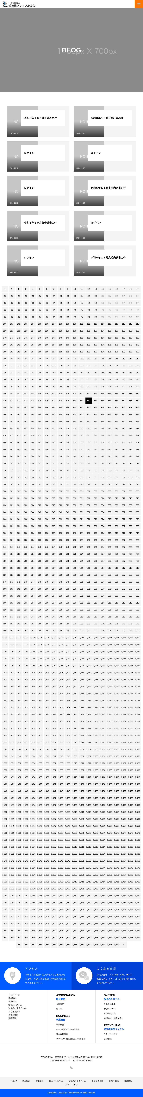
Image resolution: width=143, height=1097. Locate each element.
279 (137, 380)
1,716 (116, 882)
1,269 (67, 728)
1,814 (102, 917)
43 (26, 303)
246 (46, 373)
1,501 (11, 812)
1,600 (4, 847)
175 (109, 345)
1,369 (67, 763)
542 (18, 477)
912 (88, 603)
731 (81, 540)
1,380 (4, 770)
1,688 (60, 875)
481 (11, 456)
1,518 (130, 812)
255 (109, 373)
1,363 (25, 763)
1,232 (88, 714)
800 (4, 568)
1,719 (137, 882)
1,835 (109, 924)
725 (39, 540)
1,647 (53, 861)
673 (95, 519)
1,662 (18, 868)
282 (18, 387)
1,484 (32, 805)
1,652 (88, 861)
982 (18, 631)
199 (137, 352)
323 (25, 400)
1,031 (81, 645)
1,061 (11, 659)
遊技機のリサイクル (17, 1008)
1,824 (32, 924)
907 (53, 603)
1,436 (116, 784)
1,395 (109, 770)
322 (18, 400)
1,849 (67, 930)
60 (5, 310)
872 (88, 589)
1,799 (137, 910)
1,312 (88, 742)
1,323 (25, 749)
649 (67, 512)
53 (96, 303)
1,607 (53, 847)
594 (102, 491)
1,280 (4, 735)
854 (102, 582)
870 (74, 589)
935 (109, 610)
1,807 (53, 917)
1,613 (95, 847)
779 (137, 554)
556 (116, 477)
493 (95, 456)
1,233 (95, 714)
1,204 (32, 707)
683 (25, 526)
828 (60, 575)
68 (61, 310)
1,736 (116, 889)
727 (53, 540)
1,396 (116, 770)
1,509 (67, 812)
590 (74, 491)
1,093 (95, 665)
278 (130, 380)
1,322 (18, 749)
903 (25, 603)
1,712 (88, 882)
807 (53, 568)
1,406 (46, 777)
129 (67, 331)
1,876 (116, 937)
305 (39, 393)
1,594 (102, 840)
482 (18, 456)
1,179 (137, 693)
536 (116, 470)
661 (11, 519)
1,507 (53, 812)
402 (18, 428)
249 (67, 373)
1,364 (32, 763)
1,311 (81, 742)
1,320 (4, 749)
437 (123, 435)
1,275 (109, 728)
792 (88, 561)
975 (109, 624)
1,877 (123, 937)
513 (95, 463)
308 (60, 393)
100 (4, 324)
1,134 (102, 679)
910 (74, 603)
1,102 (18, 672)
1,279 (137, 728)
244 (32, 373)
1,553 (95, 826)
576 (116, 484)
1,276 (116, 728)
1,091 (81, 665)
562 (18, 484)
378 (130, 414)
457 (123, 442)
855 (109, 582)
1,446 (46, 791)
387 (53, 421)
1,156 (116, 686)
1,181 (11, 700)
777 (123, 554)
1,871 (81, 937)
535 (109, 470)
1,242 (18, 721)
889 (67, 596)
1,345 (39, 756)
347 (53, 407)
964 (32, 624)
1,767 (53, 903)
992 (88, 631)
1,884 (46, 944)
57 (123, 303)
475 (109, 449)
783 (25, 561)
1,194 (102, 700)
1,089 (67, 665)
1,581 (11, 840)
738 (130, 540)
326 (46, 400)
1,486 (46, 805)
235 (109, 366)
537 (123, 470)
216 (116, 359)
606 (46, 498)
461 (11, 449)
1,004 (32, 638)
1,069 (67, 659)
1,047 (53, 652)
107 (53, 324)
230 (74, 366)
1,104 (32, 672)
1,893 (109, 944)
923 (25, 610)
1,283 (25, 735)
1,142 (18, 686)
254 (102, 373)
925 (39, 610)
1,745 (39, 896)
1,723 (25, 889)
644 (32, 512)
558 (130, 477)
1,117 (123, 672)
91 (82, 317)
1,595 (109, 840)
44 (33, 303)
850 (74, 582)
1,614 (102, 847)
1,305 (39, 742)
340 (4, 407)
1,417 (123, 777)
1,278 (130, 728)
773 (95, 554)
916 (116, 603)
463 (25, 449)
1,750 (74, 896)
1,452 (88, 791)
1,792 (88, 910)
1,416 (116, 777)
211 (81, 359)
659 (137, 512)
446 (46, 442)
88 (61, 317)
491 (81, 456)
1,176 (116, 693)
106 (46, 324)
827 (53, 575)
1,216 (116, 707)
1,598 (130, 840)
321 (11, 400)
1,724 (32, 889)
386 (46, 421)
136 (116, 331)
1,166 (46, 693)
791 (81, 561)
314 (102, 393)
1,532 (88, 819)
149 (67, 338)
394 (102, 421)
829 (67, 575)
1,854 (102, 930)
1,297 (123, 735)
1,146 (46, 686)
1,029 (67, 645)
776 (116, 554)
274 (102, 380)
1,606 (46, 847)
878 (130, 589)
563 (25, 484)
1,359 (137, 756)
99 (137, 317)
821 (11, 575)
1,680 (4, 875)
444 (32, 442)
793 (95, 561)
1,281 (11, 735)
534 (102, 470)
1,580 (4, 840)
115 (109, 324)
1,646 (46, 861)
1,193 (95, 700)
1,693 (95, 875)
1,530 (74, 819)
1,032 (88, 645)
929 (67, 610)
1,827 (53, 924)
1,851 (81, 930)
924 (32, 610)
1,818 (130, 917)
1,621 (11, 854)
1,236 (116, 714)
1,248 (60, 721)
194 (102, 352)
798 (130, 561)
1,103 (25, 672)
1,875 (109, 937)
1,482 (18, 805)
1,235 (109, 714)
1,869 (67, 937)
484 (32, 456)
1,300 (4, 742)
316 (116, 393)
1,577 (123, 833)
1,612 (88, 847)
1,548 (60, 826)
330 (74, 400)
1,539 (137, 819)
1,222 (18, 714)
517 (123, 463)
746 (46, 547)
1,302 (18, 742)
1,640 (4, 861)
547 (53, 477)
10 (75, 289)
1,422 (18, 784)
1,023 (25, 645)
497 (123, 456)
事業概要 (12, 1001)
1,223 (25, 714)
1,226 (46, 714)
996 (116, 631)
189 (67, 352)
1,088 (60, 665)
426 (46, 435)
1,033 (95, 645)
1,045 (39, 652)
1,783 (25, 910)
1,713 (95, 882)
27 (54, 296)
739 (137, 540)
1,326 (46, 749)
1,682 (18, 875)
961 (11, 624)
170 (74, 345)
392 (88, 421)
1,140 (4, 686)
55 (110, 303)
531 (81, 470)
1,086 (46, 665)
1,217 (123, 707)
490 (74, 456)
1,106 (46, 672)
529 (67, 470)
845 (39, 582)
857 (123, 582)
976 (116, 624)
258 (130, 373)
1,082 (18, 665)
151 (81, 338)
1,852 (88, 930)
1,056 (116, 652)
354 (102, 407)
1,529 (67, 819)
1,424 (32, 784)
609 (67, 498)
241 (11, 373)
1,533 (95, 819)
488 (60, 456)
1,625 (39, 854)
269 (67, 380)
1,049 (67, 652)
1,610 (74, 847)
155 (109, 338)
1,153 (95, 686)
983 (25, 631)
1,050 (74, 652)
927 (53, 610)
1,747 (53, 896)
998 (130, 631)
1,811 (81, 917)
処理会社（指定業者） (113, 1018)
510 (74, 463)
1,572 (88, 833)
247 (53, 373)
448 (60, 442)
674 (102, 519)
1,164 (32, 693)
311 (81, 393)
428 (60, 435)
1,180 (4, 700)
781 (11, 561)
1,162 (18, 693)
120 (4, 331)
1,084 (32, 665)
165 (39, 345)
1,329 (67, 749)
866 (46, 589)
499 (137, 456)
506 (46, 463)
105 (39, 324)
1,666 (46, 868)
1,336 (116, 749)
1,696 (116, 875)
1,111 (81, 672)
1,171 (81, 693)
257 (123, 373)
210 (74, 359)
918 (130, 603)
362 (18, 414)
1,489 (67, 805)
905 (39, 603)
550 (74, 477)
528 (60, 470)
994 (102, 631)
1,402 (18, 777)
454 (102, 442)
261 (11, 380)
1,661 (11, 868)
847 (53, 582)
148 (60, 338)
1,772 (88, 903)
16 (116, 289)
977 (123, 624)
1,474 (102, 798)
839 (137, 575)
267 (53, 380)
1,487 (53, 805)
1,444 (32, 791)
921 (11, 610)
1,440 (4, 791)
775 (109, 554)
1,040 (4, 652)
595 (109, 491)
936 (116, 610)
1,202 (18, 707)
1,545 (39, 826)
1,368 (60, 763)
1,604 (32, 847)
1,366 (46, 763)
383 (25, 421)
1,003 (25, 638)
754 (102, 547)
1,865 (39, 937)
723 (25, 540)
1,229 (67, 714)
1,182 (18, 700)
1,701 (11, 882)
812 (88, 568)
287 (53, 387)
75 (110, 310)
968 (60, 624)
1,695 (109, 875)
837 (123, 575)
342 (18, 407)
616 (116, 498)
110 (74, 324)
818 (130, 568)
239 (137, 366)
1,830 (74, 924)
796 (116, 561)
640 (4, 512)
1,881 (25, 944)
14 (103, 289)
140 (4, 338)
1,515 (109, 812)
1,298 (130, 735)
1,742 (18, 896)
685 (39, 526)
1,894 (116, 944)
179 (137, 345)
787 (53, 561)
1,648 (60, 861)
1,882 (32, 944)
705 (39, 533)
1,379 (137, 763)
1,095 (109, 665)
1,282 (18, 735)
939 (137, 610)
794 (102, 561)
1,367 (53, 763)
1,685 (39, 875)
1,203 (25, 707)
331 (81, 400)
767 (53, 554)
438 (130, 435)
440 (4, 442)
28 (61, 296)
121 (11, 331)
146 (46, 338)
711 (81, 533)
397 (123, 421)
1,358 (130, 756)
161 (11, 345)
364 (32, 414)
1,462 (18, 798)
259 (137, 373)
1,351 (81, 756)
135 (109, 331)
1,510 (74, 812)
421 (11, 435)
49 (68, 303)
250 (74, 373)
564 (32, 484)
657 (123, 512)
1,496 (116, 805)
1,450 (74, 791)
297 (123, 387)
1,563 (25, 833)
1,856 (116, 930)
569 (67, 484)
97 (123, 317)
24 (33, 296)
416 (116, 428)
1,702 (18, 882)
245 (39, 373)
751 (81, 547)
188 (60, 352)
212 (88, 359)
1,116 (116, 672)
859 (137, 582)
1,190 (74, 700)
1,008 (60, 638)
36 (116, 296)
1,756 (116, 896)
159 (137, 338)
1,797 (123, 910)
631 (81, 505)
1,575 (109, 833)
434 (102, 435)
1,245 (39, 721)
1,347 (53, 756)
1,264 (32, 728)
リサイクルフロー (112, 1034)
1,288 (60, 735)
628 (60, 505)
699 (137, 526)
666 (46, 519)
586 (46, 491)
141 (11, 338)
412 (88, 428)
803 (25, 568)
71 (82, 310)
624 (32, 505)
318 (130, 393)
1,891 (95, 944)
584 (32, 491)
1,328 (60, 749)
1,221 (11, 714)
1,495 (109, 805)
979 (137, 624)
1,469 (67, 798)
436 (116, 435)
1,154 (102, 686)
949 (67, 617)
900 (4, 603)
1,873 (95, 937)
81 (12, 317)
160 (4, 345)
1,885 (53, 944)
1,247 (53, 721)
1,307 (53, 742)
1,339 (137, 749)
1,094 (102, 665)
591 (81, 491)
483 (25, 456)
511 (81, 463)
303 (25, 393)
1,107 (53, 672)
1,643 (25, 861)
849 (67, 582)
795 (109, 561)
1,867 (53, 937)
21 (12, 296)
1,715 (109, 882)
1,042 (18, 652)
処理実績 (108, 1039)
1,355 (109, 756)
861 (11, 589)
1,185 (39, 700)
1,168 (60, 693)
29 (68, 296)
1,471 (81, 798)
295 (109, 387)
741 (11, 547)
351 (81, 407)
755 (109, 547)
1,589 (67, 840)
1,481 (11, 805)
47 (54, 303)
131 (81, 331)
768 (60, 554)
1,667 (53, 868)
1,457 (123, 791)
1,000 (4, 638)
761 (11, 554)
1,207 (53, 707)
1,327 (53, 749)
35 (110, 296)
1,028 (60, 645)
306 (46, 393)
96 (116, 317)
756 (116, 547)
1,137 (123, 679)
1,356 (116, 756)
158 (130, 338)
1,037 (123, 645)
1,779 (137, 903)
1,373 (95, 763)
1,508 (60, 812)
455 (109, 442)
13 (96, 289)
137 (123, 331)
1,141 (11, 686)
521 (11, 470)
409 (67, 428)
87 (54, 317)
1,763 (25, 903)
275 (109, 380)
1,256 (116, 721)
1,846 (46, 930)
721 (11, 540)
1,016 (116, 638)
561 (11, 484)
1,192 (88, 700)
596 (116, 491)
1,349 (67, 756)
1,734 (102, 889)
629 (67, 505)
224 (32, 366)
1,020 (4, 645)
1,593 (95, 840)
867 (53, 589)
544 (32, 477)
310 (74, 393)
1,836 (116, 924)
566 (46, 484)
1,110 (74, 672)
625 (39, 505)
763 (25, 554)
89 (68, 317)
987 (53, 631)
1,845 (39, 930)
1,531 (81, 819)
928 (60, 610)
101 (11, 324)
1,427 (53, 784)
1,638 (130, 854)
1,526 (46, 819)
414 (102, 428)
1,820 (4, 924)
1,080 (4, 665)
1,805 (39, 917)
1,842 (18, 930)
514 (102, 463)
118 (130, 324)
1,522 (18, 819)
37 (123, 296)
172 (88, 345)
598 (130, 491)
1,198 (130, 700)
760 (4, 554)
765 (39, 554)
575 (109, 484)
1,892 (102, 944)
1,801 (11, 917)
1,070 (74, 659)
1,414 (102, 777)
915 (109, 603)
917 (123, 603)
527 (53, 470)
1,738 (130, 889)
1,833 (95, 924)
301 (11, 393)
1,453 (95, 791)
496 (116, 456)
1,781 (11, 910)
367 (53, 414)
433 (95, 435)
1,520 (4, 819)
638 (130, 505)
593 (95, 491)
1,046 (46, 652)
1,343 (25, 756)
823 (25, 575)
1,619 (137, 847)
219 (137, 359)
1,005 (39, 638)
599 (137, 491)
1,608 (60, 847)
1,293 (95, 735)
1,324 (32, 749)
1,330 (74, 749)
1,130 (74, 679)
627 (53, 505)
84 (33, 317)
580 (4, 491)
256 (116, 373)
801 (11, 568)
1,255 (109, 721)
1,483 (25, 805)
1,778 (130, 903)
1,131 (81, 679)
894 (102, 596)
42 (19, 303)
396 (116, 421)
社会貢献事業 (62, 1034)
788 (60, 561)
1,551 (81, 826)
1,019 (137, 638)
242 (18, 373)
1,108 (60, 672)
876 (116, 589)
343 (25, 407)
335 (109, 400)
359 (137, 407)
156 (116, 338)
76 (116, 310)
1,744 (32, 896)
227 (53, 366)
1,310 (74, 742)
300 (4, 393)
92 (89, 317)
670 (74, 519)
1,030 (74, 645)
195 (109, 352)
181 (11, 352)
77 (123, 310)
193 (95, 352)
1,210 (74, 707)
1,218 (130, 707)
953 (95, 617)
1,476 (116, 798)
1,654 (102, 861)
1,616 (116, 847)
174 (102, 345)
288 (60, 387)
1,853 (95, 930)
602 (18, 498)
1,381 (11, 770)
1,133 (95, 679)
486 (46, 456)
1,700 (4, 882)
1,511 (81, 812)
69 (68, 310)
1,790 (74, 910)
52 (89, 303)
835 (109, 575)
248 (60, 373)
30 (75, 296)
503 (25, 463)
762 (18, 554)
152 (88, 338)
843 (25, 582)
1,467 (53, 798)
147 (53, 338)
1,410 (74, 777)
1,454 (102, 791)
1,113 (95, 672)
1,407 (53, 777)
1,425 (39, 784)
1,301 (11, 742)
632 (88, 505)
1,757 (123, 896)
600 (4, 498)
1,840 (4, 930)
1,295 (109, 735)
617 (123, 498)
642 (18, 512)
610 (74, 498)
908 (60, 603)
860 (4, 589)
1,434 (102, 784)
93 (96, 317)
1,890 (88, 944)
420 (4, 435)
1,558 (130, 826)
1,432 (88, 784)
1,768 (60, 903)
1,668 (60, 868)
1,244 (32, 721)
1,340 (4, 756)
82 (19, 317)
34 (103, 296)
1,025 (39, 645)
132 (88, 331)
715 (109, 533)
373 (95, 414)
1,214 (102, 707)
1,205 (39, 707)
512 (88, 463)
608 (60, 498)
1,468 (60, 798)
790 (74, 561)
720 (4, 540)
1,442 (18, 791)
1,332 (88, 749)
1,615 (109, 847)
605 (39, 498)
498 (130, 456)
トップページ (14, 995)
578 (130, 484)
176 (116, 345)
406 (46, 428)
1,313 (95, 742)
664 (32, 519)
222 (18, 366)
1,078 (130, 659)
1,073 (95, 659)
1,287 (53, 735)
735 (109, 540)
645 (39, 512)
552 (88, 477)
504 (32, 463)
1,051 (81, 652)
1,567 (53, 833)
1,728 (60, 889)
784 (32, 561)
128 (60, 331)
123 (25, 331)
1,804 (32, 917)
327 (53, 400)
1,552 (88, 826)
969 (67, 624)
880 (4, 596)
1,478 (130, 798)
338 (130, 400)
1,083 (25, 665)
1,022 (18, 645)
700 (4, 533)
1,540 (4, 826)
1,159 (137, 686)
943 (25, 617)
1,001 (11, 638)
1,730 (74, 889)
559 (137, 477)
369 (67, 414)
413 (95, 428)
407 (53, 428)
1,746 (46, 896)
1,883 (39, 944)
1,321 (11, 749)
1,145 (39, 686)
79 (137, 310)
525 (39, 470)
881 (11, 596)
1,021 (11, 645)
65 (40, 310)
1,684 (32, 875)
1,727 (53, 889)
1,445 (39, 791)
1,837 (123, 924)
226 (46, 366)
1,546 (46, 826)
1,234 (102, 714)
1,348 (60, 756)
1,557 (123, 826)
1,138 (130, 679)
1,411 (81, 777)
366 (46, 414)
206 (46, 359)
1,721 (11, 889)
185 (39, 352)
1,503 (25, 812)
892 (88, 596)
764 (32, 554)
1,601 (11, 847)
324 (32, 400)
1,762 (18, 903)
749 (67, 547)
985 (39, 631)
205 (39, 359)
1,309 (67, 742)
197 (123, 352)
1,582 (18, 840)
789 (67, 561)
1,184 (32, 700)
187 (53, 352)
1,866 (46, 937)
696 (116, 526)
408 (60, 428)
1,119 (137, 672)
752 (88, 547)
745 (39, 547)
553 (95, 477)
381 (11, 421)
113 (95, 324)
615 (109, 498)
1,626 (46, 854)
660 (4, 519)
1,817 (123, 917)
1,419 (137, 777)
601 (11, 498)
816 (116, 568)
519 (137, 463)
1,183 (25, 700)
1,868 (60, 937)
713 (95, 533)
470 (74, 449)
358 (130, 407)
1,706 (46, 882)
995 (109, 631)
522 (18, 470)
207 (53, 359)
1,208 (60, 707)
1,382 (18, 770)
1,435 (109, 784)
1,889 (81, 944)
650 (74, 512)
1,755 (109, 896)
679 (137, 519)
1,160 (4, 693)
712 (88, 533)
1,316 (116, 742)
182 (18, 352)
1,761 (11, 903)
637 (123, 505)
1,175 (109, 693)
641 (11, 512)
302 (18, 393)
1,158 (130, 686)
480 (4, 456)
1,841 (11, 930)
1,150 (74, 686)
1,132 (88, 679)
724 (32, 540)
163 (25, 345)
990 (74, 631)
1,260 (4, 728)
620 (4, 505)
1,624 (32, 854)
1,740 (4, 896)
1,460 (4, 798)
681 (11, 526)
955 (109, 617)
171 (81, 345)
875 (109, 589)
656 (116, 512)
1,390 (74, 770)
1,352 (88, 756)
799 (137, 561)
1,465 (39, 798)
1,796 (116, 910)
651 (81, 512)
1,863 (25, 937)
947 (53, 617)
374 (102, 414)
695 (109, 526)
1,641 (11, 861)
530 (74, 470)
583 (25, 491)
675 (109, 519)
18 (130, 289)
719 (137, 533)
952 (88, 617)
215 (109, 359)
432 (88, 435)
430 (74, 435)
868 (60, 589)
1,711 (81, 882)
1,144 (32, 686)
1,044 (32, 652)
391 (81, 421)
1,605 (39, 847)
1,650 (74, 861)
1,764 (32, 903)
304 (32, 393)
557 (123, 477)
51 (82, 303)
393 (95, 421)
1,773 (95, 903)
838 (130, 575)
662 (18, 519)
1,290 (74, 735)
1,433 (95, 784)
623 (25, 505)
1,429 (67, 784)
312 (88, 393)
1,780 (4, 910)
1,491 (81, 805)
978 (130, 624)
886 (46, 596)
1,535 (109, 819)
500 (4, 463)
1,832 (88, 924)
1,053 (95, 652)
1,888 (74, 944)
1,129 (67, 679)
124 (32, 331)
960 (4, 624)
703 (25, 533)
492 (88, 456)
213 (95, 359)
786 (46, 561)
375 (109, 414)
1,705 (39, 882)
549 (67, 477)
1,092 (88, 665)
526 (46, 470)
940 (4, 617)
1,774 (102, 903)
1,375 (109, 763)
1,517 (123, 812)
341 (11, 407)
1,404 (32, 777)
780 (4, 561)
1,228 (60, 714)
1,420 (4, 784)
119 (137, 324)
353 (95, 407)
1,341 (11, 756)
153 (95, 338)
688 (60, 526)
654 (102, 512)
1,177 (123, 693)
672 (88, 519)
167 (53, 345)
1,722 (18, 889)
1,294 (102, 735)
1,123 (25, 679)
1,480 (4, 805)
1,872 (88, 937)
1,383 (25, 770)
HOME (14, 1081)
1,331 (81, 749)
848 (60, 582)
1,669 (67, 868)
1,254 (102, 721)
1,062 (18, 659)
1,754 (102, 896)
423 (25, 435)
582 (18, 491)
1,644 (32, 861)
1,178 (130, 693)
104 (32, 324)
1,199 (137, 700)
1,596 (116, 840)
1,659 (137, 861)
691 (81, 526)
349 (67, 407)
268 (60, 380)
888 (60, 596)
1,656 (116, 861)
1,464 (32, 798)
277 (123, 380)
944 (32, 617)
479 (137, 449)
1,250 (74, 721)
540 (4, 477)
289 (67, 387)
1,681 (11, 875)
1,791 (81, 910)
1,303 (25, 742)
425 (39, 435)
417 (123, 428)
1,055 (109, 652)
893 (95, 596)
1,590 (74, 840)
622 (18, 505)
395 (109, 421)
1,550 (74, 826)
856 (116, 582)
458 (130, 442)
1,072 (88, 659)
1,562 (18, 833)
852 (88, 582)
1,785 (39, 910)
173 (95, 345)
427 (53, 435)
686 (46, 526)
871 (81, 589)
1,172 (88, 693)
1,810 (74, 917)
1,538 (130, 819)
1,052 (88, 652)
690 (74, 526)
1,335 (109, 749)
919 (137, 603)
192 (88, 352)
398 (130, 421)
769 (67, 554)
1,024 (32, 645)
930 (74, 610)
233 (95, 366)
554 (102, 477)
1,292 (88, 735)
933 (95, 610)
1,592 (88, 840)
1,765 (39, 903)
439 (137, 435)
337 (123, 400)
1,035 (109, 645)
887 (53, 596)
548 (60, 477)
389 (67, 421)
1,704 (32, 882)
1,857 (123, 930)
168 (60, 345)
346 (46, 407)
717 (123, 533)
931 (81, 610)
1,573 (95, 833)
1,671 (81, 868)
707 (53, 533)
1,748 (60, 896)
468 (60, 449)
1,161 (11, 693)
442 (18, 442)
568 (60, 484)
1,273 (95, 728)
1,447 (53, 791)
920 (4, 610)
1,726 (46, 889)
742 (18, 547)
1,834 (102, 924)
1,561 (11, 833)
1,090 (74, 665)
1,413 (95, 777)
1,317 (123, 742)
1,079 (137, 659)
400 (4, 428)
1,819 (137, 917)
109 (67, 324)
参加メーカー (110, 1009)
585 (39, 491)
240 (4, 373)
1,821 (11, 924)
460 (4, 449)
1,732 (88, 889)
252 (88, 373)
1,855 (109, 930)
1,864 (32, 937)
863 (25, 589)
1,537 (123, 819)
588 (60, 491)
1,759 (137, 896)
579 (137, 484)
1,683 (25, 875)
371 (81, 414)
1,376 (116, 763)
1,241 (11, 721)
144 (32, 338)
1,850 (74, 930)
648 (60, 512)
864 (32, 589)
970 (74, 624)
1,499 (137, 805)
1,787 (53, 910)
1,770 (74, 903)
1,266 (46, 728)
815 (109, 568)
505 (39, 463)
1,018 (130, 638)
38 (130, 296)
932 (88, 610)
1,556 (116, 826)
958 (130, 617)
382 (18, 421)
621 (11, 505)
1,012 (88, 638)
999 (137, 631)
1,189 (67, 700)
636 (116, 505)
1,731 (81, 889)
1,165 (39, 693)
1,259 (137, 721)
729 (67, 540)
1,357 (123, 756)
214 (102, 359)
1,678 (130, 868)
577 (123, 484)
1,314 (102, 742)
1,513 (95, 812)
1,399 (137, 770)
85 (40, 317)
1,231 (81, 714)
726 (46, 540)
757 (123, 547)
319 (137, 393)
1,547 (53, 826)
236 (116, 366)
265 (39, 380)
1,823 (25, 924)
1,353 (95, 756)
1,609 (67, 847)
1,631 (81, 854)
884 (32, 596)
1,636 (116, 854)
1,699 (137, 875)
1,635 (109, 854)
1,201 (11, 707)
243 (25, 373)
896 (116, 596)
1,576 (116, 833)
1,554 (102, 826)
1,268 (60, 728)
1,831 (81, 924)
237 (123, 366)
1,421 (11, 784)
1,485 (39, 805)
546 (46, 477)
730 (74, 540)
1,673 (95, 868)
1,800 (4, 917)
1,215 (109, 707)
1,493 (95, 805)
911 (81, 603)
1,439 (137, 784)
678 (130, 519)
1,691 (81, 875)
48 (61, 303)
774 (102, 554)
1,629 (67, 854)
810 (74, 568)
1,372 (88, 763)
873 (95, 589)
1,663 (25, 868)
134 (102, 331)
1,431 (81, 784)
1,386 (46, 770)
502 (18, 463)
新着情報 (12, 1018)
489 (67, 456)
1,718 (130, 882)
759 (137, 547)
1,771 (81, 903)
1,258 (130, 721)
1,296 (116, 735)
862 (18, 589)
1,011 (81, 638)
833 (95, 575)
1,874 (102, 937)
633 (95, 505)
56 (116, 303)
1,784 (32, 910)
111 (81, 324)
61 (12, 310)
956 (116, 617)
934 (102, 610)
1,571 (81, 833)
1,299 (137, 735)
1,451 (81, 791)
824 (32, 575)
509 (67, 463)
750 (74, 547)
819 (137, 568)
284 (32, 387)
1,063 (25, 659)
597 (123, 491)
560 (4, 484)
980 (4, 631)
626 (46, 505)
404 (32, 428)
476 (116, 449)
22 (19, 296)
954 (102, 617)
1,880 (18, 944)
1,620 (4, 854)
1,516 (116, 812)
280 (4, 387)
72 (89, 310)
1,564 (32, 833)
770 (74, 554)
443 (25, 442)
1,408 (60, 777)
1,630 (74, 854)
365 (39, 414)
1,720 (4, 889)
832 (88, 575)
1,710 (74, 882)
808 (60, 568)
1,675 (109, 868)
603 (25, 498)
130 (74, 331)
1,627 (53, 854)
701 (11, 533)
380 (4, 421)
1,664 (32, 868)
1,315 (109, 742)
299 (137, 387)
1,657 (123, 861)
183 (25, 352)
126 (46, 331)
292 (88, 387)
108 (60, 324)
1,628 (60, 854)
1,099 (137, 665)
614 (102, 498)
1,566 (46, 833)
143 (25, 338)
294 (102, 387)
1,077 (123, 659)
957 (123, 617)
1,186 (46, 700)
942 (18, 617)
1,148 (60, 686)
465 (39, 449)
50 (75, 303)
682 (18, 526)
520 (4, 470)
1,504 (32, 812)
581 (11, 491)
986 (46, 631)
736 (116, 540)
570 (74, 484)
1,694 (102, 875)
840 (4, 582)
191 (81, 352)
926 (46, 610)
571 (81, 484)
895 (109, 596)
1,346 (46, 756)
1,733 (95, 889)
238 (130, 366)
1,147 (53, 686)
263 (25, 380)
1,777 (123, 903)
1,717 (123, 882)
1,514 (102, 812)
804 (32, 568)
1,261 (11, 728)
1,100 (4, 672)
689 (67, 526)
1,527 (53, 819)
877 (123, 589)
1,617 (123, 847)
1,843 (25, 930)
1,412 (88, 777)
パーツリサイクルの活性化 (68, 1029)
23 (26, 296)
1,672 (88, 868)
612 (88, 498)
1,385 (39, 770)
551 (81, 477)
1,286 (46, 735)
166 (46, 345)
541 (11, 477)
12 (89, 289)
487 (53, 456)
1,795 (109, 910)
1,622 (18, 854)
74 (103, 310)
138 (130, 331)
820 (4, 575)
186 (46, 352)
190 (74, 352)
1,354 (102, 756)
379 (137, 414)
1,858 (130, 930)
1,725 (39, 889)
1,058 (130, 652)
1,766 (46, 903)
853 (95, 582)
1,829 (67, 924)
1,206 (46, 707)
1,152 (88, 686)
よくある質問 (14, 1011)
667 (53, 519)
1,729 (67, 889)
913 (95, 603)
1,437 (123, 784)
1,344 (32, 756)
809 (67, 568)
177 (123, 345)
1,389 (67, 770)
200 (4, 359)
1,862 (18, 937)
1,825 (39, 924)
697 (123, 526)
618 (130, 498)
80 (5, 317)
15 (110, 289)
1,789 (67, 910)
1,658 (130, 861)
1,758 (130, 896)
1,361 (11, 763)
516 (116, 463)
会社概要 (60, 1004)
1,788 (60, 910)
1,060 (4, 659)
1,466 (46, 798)
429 (67, 435)
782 (18, 561)
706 (46, 533)
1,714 (102, 882)
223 (25, 366)
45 (40, 303)
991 (81, 631)
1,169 (67, 693)
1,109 (67, 672)
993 (95, 631)
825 (39, 575)
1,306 (46, 742)
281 (11, 387)
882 (18, 596)
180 (4, 352)
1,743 (25, 896)
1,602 (18, 847)
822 (18, 575)
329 (67, 400)
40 (5, 303)
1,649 (67, 861)
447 (53, 442)
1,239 (137, 714)
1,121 (11, 679)
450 (74, 442)
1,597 (123, 840)
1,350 (74, 756)
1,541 (11, 826)
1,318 (130, 742)
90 (75, 317)
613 (95, 498)
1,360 (4, 763)
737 (123, 540)
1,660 (4, 868)
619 (137, 498)
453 (95, 442)
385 (39, 421)
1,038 (130, 645)
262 (18, 380)
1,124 (32, 679)
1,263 (25, 728)
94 (103, 317)
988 (60, 631)
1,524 (32, 819)
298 (130, 387)
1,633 (95, 854)
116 (116, 324)
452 (88, 442)
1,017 (123, 638)
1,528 (60, 819)
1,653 (95, 861)
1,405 (39, 777)
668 (60, 519)
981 (11, 631)
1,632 (88, 854)
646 (46, 512)
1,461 (11, 798)
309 (67, 393)
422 (18, 435)
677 (123, 519)
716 (116, 533)
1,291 (81, 735)
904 (32, 603)
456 (116, 442)
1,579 (137, 833)
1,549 (67, 826)
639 (137, 505)
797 (123, 561)
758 (130, 547)
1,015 (109, 638)
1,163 (25, 693)
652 (88, 512)
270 (74, 380)
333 (95, 400)
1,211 (81, 707)
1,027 (53, 645)
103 (25, 324)
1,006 (46, 638)
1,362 (18, 763)
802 (18, 568)
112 (88, 324)
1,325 (39, 749)
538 (130, 470)
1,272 (88, 728)
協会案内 (12, 998)
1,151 (81, 686)
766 (46, 554)
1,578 (130, 833)
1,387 (53, 770)
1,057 (123, 652)
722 (18, 540)
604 (32, 498)
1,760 (4, 903)
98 (130, 317)
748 (60, 547)
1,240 (4, 721)
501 (11, 463)
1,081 (11, 665)
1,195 (109, 700)
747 (53, 547)
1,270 (74, 728)
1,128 (60, 679)
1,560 (4, 833)
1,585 (39, 840)
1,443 (25, 791)
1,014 (102, 638)
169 (67, 345)
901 (11, 603)
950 (74, 617)
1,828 (60, 924)
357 (123, 407)
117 (123, 324)
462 (18, 449)
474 (102, 449)
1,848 (60, 930)
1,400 (4, 777)
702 (18, 533)
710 (74, 533)
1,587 (53, 840)
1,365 (39, 763)
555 (109, 477)
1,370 (74, 763)
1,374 (102, 763)
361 (11, 414)
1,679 (137, 868)
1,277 (123, 728)
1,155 (109, 686)
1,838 (130, 924)
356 (116, 407)
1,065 (39, 659)
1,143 (25, 686)
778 (130, 554)
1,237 (123, 714)
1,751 (81, 896)
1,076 (116, 659)
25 (40, 296)
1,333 (95, 749)
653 (95, 512)
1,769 (67, 903)
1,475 (109, 798)
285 (39, 387)
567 (53, 484)
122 (18, 331)
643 (25, 512)
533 (95, 470)
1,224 (32, 714)
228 (60, 366)
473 (95, 449)
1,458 (130, 791)
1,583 (25, 840)
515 (109, 463)
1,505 (39, 812)
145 (39, 338)
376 (116, 414)
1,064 (32, 659)
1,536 (116, 819)
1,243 (25, 721)
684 (32, 526)
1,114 (102, 672)
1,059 (137, 652)
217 (123, 359)
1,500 (4, 812)
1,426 (46, 784)
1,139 (137, 679)
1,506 (46, 812)
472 (88, 449)
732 (88, 540)
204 (32, 359)
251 (81, 373)
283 (25, 387)
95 (110, 317)
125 (39, 331)
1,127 (53, 679)
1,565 (39, 833)
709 (67, 533)
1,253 (95, 721)
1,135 (109, 679)
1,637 (123, 854)
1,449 (67, 791)
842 (18, 582)
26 (47, 296)
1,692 (88, 875)
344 (32, 407)
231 (81, 366)
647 (53, 512)
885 (39, 596)
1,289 (67, 735)
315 (109, 393)
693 (95, 526)
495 (109, 456)
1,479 (137, 798)
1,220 (4, 714)
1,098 (130, 665)
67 (54, 310)
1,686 (46, 875)
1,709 (67, 882)
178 (130, 345)
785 (39, 561)
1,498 (130, 805)
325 (39, 400)
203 (25, 359)
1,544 (32, 826)
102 (18, 324)
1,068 (60, 659)
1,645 (39, 861)
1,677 (123, 868)
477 (123, 449)
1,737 (123, 889)
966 (46, 624)
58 (130, 303)
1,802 (18, 917)
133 (95, 331)
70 (75, 310)
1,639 (137, 854)
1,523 (25, 819)
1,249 (67, 721)
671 (81, 519)
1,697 (123, 875)
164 (32, 345)
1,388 (60, 770)
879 (137, 589)
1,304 (32, 742)
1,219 (137, 707)
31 (82, 296)
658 (130, 512)
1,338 (130, 749)
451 (81, 442)
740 (4, 547)
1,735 (109, 889)
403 (25, 428)
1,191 (81, 700)
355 (109, 407)
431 (81, 435)
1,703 (25, 882)
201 (11, 359)
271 (81, 380)
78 (130, 310)
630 (74, 505)
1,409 (67, 777)
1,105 (39, 672)
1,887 (67, 944)
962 (18, 624)
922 (18, 610)
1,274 (102, 728)
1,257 (123, 721)
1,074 (102, 659)
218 (130, 359)
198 (130, 352)
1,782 (18, 910)
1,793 (95, 910)
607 (53, 498)
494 (102, 456)
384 (32, 421)
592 (88, 491)
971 (81, 624)
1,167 (53, 693)
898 (130, 596)
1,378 (130, 763)
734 (102, 540)
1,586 (46, 840)
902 (18, 603)
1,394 (102, 770)
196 (116, 352)
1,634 (102, 854)
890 (74, 596)
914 (102, 603)
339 (137, 400)
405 (39, 428)
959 (137, 617)
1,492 (88, 805)
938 (130, 610)
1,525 (39, 819)
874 (102, 589)
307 (53, 393)
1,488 (60, 805)
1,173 (95, 693)
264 (32, 380)
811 (81, 568)
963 (25, 624)
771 (81, 554)
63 (26, 310)
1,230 (74, 714)
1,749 (67, 896)
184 (32, 352)
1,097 (123, 665)
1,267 (53, 728)
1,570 (74, 833)
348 (60, 407)
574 (102, 484)
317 (123, 393)
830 (74, 575)
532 (88, 470)
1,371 (81, 763)
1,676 (116, 868)
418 (130, 428)
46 (47, 303)
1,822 (18, 924)
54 (103, 303)
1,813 (95, 917)
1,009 (67, 638)
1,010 (74, 638)
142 (18, 338)
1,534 (102, 819)
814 (102, 568)
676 (116, 519)
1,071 (81, 659)
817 (123, 568)
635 (109, 505)
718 (130, 533)
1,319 (137, 742)
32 (89, 296)
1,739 (137, 889)
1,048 (60, 652)
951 (81, 617)
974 (102, 624)
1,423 (25, 784)
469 (67, 449)
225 (39, 366)
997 (123, 631)
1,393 (95, 770)
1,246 (46, 721)
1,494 (102, 805)
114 (102, 324)
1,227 (53, 714)
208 (60, 359)
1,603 (25, 847)
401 (11, 428)
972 (88, 624)
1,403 (25, 777)
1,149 (67, 686)
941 (11, 617)
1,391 (81, 770)
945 (39, 617)
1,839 (137, 924)
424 (32, 435)
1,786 (46, 910)
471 (81, 449)
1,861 (11, 937)
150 (74, 338)
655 (109, 512)
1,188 (60, 700)
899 (137, 596)
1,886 (60, 944)
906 (46, 603)
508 (60, 463)
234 (102, 366)
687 (53, 526)
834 (102, 575)
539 (137, 470)
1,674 (102, 868)
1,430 (74, 784)
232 (88, 366)
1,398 (130, 770)
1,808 (60, 917)
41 (12, 303)
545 (39, 477)
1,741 (11, 896)
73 (96, 310)
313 (95, 393)
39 (137, 296)
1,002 (18, 638)
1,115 (109, 672)
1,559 (137, 826)
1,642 (18, 861)
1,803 (25, 917)
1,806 (46, 917)
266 (46, 380)
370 (74, 414)
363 (25, 414)
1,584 (32, 840)
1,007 (53, 638)
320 (4, 400)
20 (5, 296)
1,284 (32, 735)
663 (25, 519)
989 (67, 631)
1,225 (39, 714)
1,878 (130, 937)
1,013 (95, 638)
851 (81, 582)
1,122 (18, 679)
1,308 (60, 742)
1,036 (116, 645)
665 (39, 519)
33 (96, 296)
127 (53, 331)
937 (123, 610)
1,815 (109, 917)
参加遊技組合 (110, 1013)
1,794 (102, 910)
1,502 (18, 812)
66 (47, 310)
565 (39, 484)
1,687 (53, 875)
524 (32, 470)
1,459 (137, 791)
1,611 (81, 847)
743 (25, 547)
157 (123, 338)
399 (137, 421)
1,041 (11, 652)
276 (116, 380)
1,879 (137, 937)
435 (109, 435)
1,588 (60, 840)
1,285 (39, 735)
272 (88, 380)
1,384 (32, 770)
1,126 (46, 679)
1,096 (116, 665)
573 (95, 484)
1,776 (116, 903)
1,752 (88, 896)
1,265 (39, 728)
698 (130, 526)
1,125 (39, 679)
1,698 (130, 875)
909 (67, 603)
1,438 (130, 784)
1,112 (88, 672)
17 (123, 289)
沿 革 (59, 1009)
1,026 (46, 645)
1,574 (102, 833)
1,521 (11, 819)
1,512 (88, 812)
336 (116, 400)
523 (25, 470)
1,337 (123, 749)
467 (53, 449)
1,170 (74, 693)
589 (67, 491)
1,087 (53, 665)
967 (53, 624)
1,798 (130, 910)
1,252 (88, 721)
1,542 (18, 826)
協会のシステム (15, 1005)
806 (46, 568)
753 (95, 547)
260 (4, 380)
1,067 (53, 659)
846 (46, 582)
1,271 (81, 728)
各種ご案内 (13, 1015)
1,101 (11, 672)
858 (130, 582)
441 (11, 442)
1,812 (88, 917)
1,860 (4, 937)
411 (81, 428)
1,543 (25, 826)
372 (88, 414)
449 (67, 442)
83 (26, 317)
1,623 (25, 854)
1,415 (109, 777)
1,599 (137, 840)
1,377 (123, 763)
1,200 (4, 707)
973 (95, 624)
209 (67, 359)
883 (25, 596)
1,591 (81, 840)
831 (81, 575)
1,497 (123, 805)
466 (46, 449)
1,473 (95, 798)
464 (32, 449)
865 (39, 589)
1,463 (25, 798)
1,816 (116, 917)
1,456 (116, 791)
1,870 (74, 937)
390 (74, 421)
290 (74, 387)
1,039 (137, 645)
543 (25, 477)
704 (32, 533)
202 (18, 359)
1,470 (74, 798)
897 (123, 596)
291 (81, 387)
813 (95, 568)
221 (11, 366)
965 (39, 624)
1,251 (81, 721)
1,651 (81, 861)
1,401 (11, 777)
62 (19, 310)
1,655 (109, 861)
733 (95, 540)
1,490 (74, 805)
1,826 (46, 924)
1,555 (109, 826)
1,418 (130, 777)
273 (95, 380)
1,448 (60, 791)
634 (102, 505)
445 (39, 442)
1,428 (60, 784)
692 (88, 526)
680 (4, 526)
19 (137, 289)
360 (4, 414)
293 (95, 387)
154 (102, 338)
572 (88, 484)
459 (137, 442)
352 (88, 407)
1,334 (102, 749)
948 (60, 617)
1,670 (74, 868)
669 (67, 519)
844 (32, 582)
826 (46, 575)
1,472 (88, 798)
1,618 (130, 847)
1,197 (123, 700)
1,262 (18, 728)
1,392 (88, 770)
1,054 (102, 652)
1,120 (4, 679)
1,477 (123, 798)
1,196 (116, 700)
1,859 (137, 930)
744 (32, 547)
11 (82, 289)
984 (32, 631)
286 (46, 387)
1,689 (67, 875)
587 (53, 491)
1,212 (88, 707)
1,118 (130, 672)
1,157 (123, 686)
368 (60, 414)
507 (53, 463)
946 (46, 617)
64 (33, 310)
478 (130, 449)
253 (95, 373)
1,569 (67, 833)
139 (137, 331)
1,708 (60, 882)
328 (60, 400)
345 (39, 407)
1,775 (109, 903)
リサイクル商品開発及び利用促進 (70, 1039)
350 (74, 407)
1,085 (39, 665)
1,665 (39, 868)
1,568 (60, 833)
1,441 (11, 791)
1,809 (67, 917)
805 (39, 568)
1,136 (116, 679)
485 (39, 456)
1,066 (46, 659)
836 (116, 575)
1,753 (95, 896)
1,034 (102, 645)
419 (137, 428)
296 (116, 387)
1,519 (137, 812)
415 (109, 428)
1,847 (53, 930)
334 (102, 400)
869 (67, 589)
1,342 (18, 756)
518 (130, 463)
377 (123, 414)
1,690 (74, 875)
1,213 (95, 707)
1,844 (32, 930)
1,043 (25, 652)
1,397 (123, 770)
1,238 (130, 714)
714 (102, 533)
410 (74, 428)
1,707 (53, 882)
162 (18, 345)
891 (81, 596)
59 (137, 303)
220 (4, 366)
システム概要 (110, 1004)
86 (47, 317)
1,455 (109, 791)
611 (81, 498)
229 (67, 366)
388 (60, 421)
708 (60, 533)
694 (102, 526)
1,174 (102, 693)
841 (11, 582)
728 (60, 540)
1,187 (53, 700)
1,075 (109, 659)
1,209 (67, 707)
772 (88, 554)
